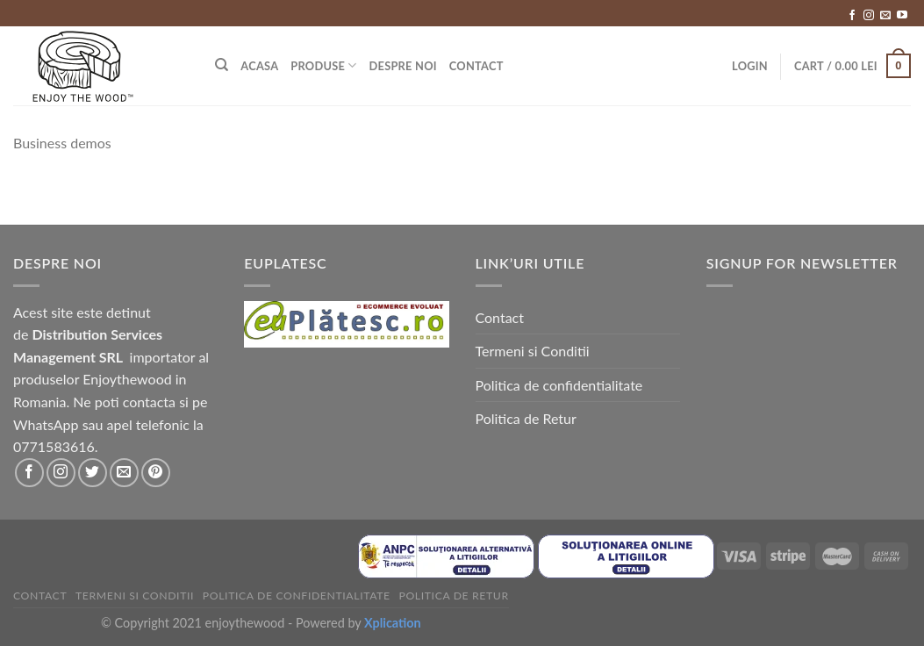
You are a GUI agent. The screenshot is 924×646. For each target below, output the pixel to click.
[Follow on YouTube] (902, 16)
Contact (476, 66)
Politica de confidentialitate (559, 385)
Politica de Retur (526, 418)
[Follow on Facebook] (852, 16)
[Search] (221, 65)
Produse (323, 65)
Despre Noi (403, 66)
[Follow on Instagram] (868, 16)
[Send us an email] (885, 16)
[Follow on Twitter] (92, 472)
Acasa (259, 66)
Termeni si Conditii (533, 350)
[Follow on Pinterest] (155, 472)
